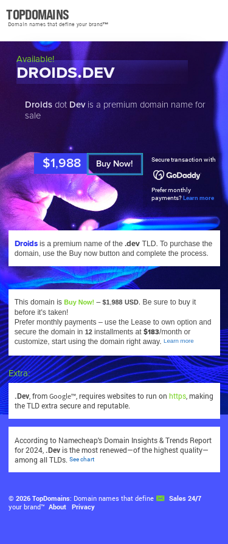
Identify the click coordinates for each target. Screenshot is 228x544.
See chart (81, 459)
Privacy (83, 507)
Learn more (198, 198)
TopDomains (51, 498)
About (57, 507)
